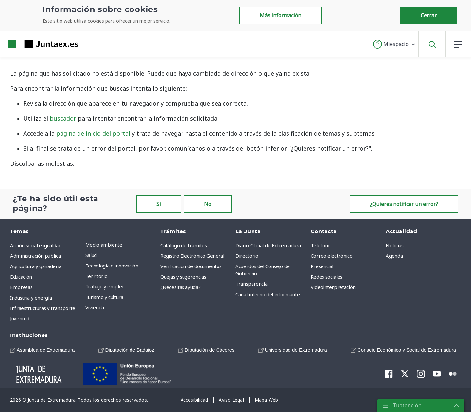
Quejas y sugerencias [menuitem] (183, 276)
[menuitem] (42, 349)
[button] (394, 44)
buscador (63, 118)
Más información (280, 15)
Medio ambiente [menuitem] (103, 244)
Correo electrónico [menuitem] (332, 255)
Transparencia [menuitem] (251, 284)
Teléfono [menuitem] (321, 245)
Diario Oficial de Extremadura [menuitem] (268, 245)
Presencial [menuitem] (322, 266)
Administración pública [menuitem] (35, 255)
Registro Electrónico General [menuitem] (192, 255)
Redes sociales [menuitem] (326, 276)
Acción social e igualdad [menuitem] (35, 245)
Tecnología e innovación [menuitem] (111, 265)
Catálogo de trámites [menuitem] (183, 245)
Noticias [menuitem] (394, 245)
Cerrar (429, 15)
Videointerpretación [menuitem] (333, 287)
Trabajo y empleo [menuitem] (105, 286)
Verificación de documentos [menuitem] (190, 266)
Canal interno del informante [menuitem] (268, 294)
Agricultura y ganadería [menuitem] (35, 266)
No (207, 204)
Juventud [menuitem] (19, 318)
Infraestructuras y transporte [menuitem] (42, 308)
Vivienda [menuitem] (94, 307)
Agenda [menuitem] (394, 255)
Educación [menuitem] (21, 276)
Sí (158, 204)
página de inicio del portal (93, 133)
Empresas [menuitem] (21, 287)
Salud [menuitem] (91, 255)
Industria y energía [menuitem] (31, 297)
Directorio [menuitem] (247, 255)
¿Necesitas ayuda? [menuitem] (180, 287)
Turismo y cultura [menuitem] (104, 297)
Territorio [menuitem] (96, 276)
